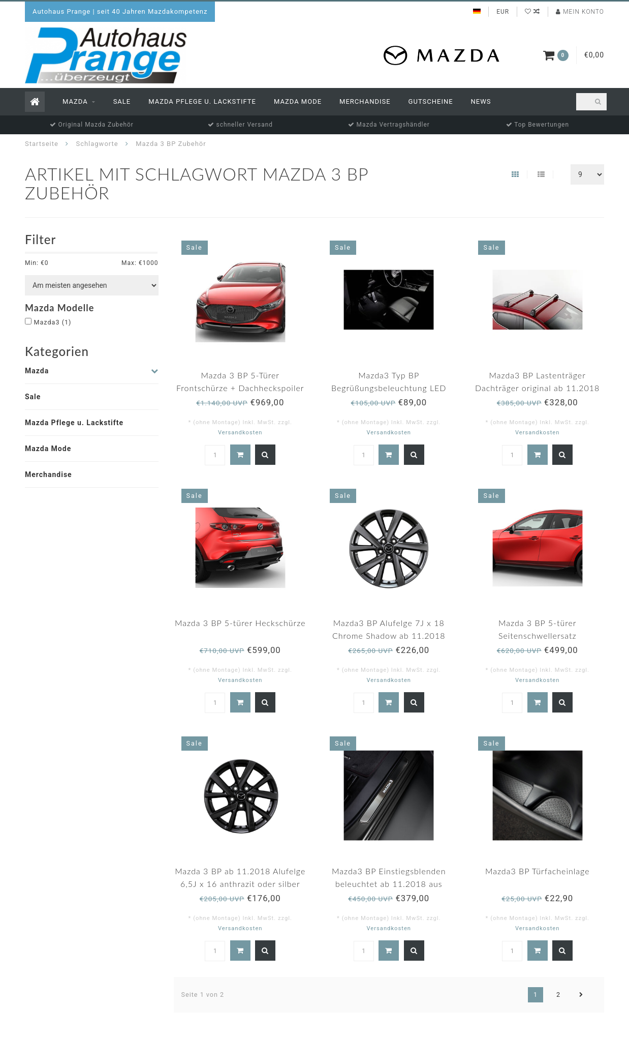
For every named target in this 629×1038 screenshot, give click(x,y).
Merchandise (365, 101)
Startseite (41, 143)
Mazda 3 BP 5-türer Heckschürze (240, 623)
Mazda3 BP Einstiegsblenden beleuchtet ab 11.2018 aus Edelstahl (389, 883)
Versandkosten (240, 432)
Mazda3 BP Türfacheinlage (537, 871)
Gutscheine (430, 101)
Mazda (75, 101)
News (481, 101)
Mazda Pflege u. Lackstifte (202, 101)
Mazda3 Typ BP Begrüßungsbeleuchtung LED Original (389, 387)
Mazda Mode (298, 101)
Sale (122, 101)
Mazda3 (52, 322)
